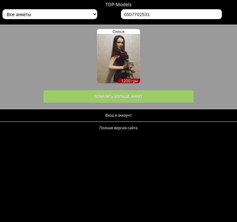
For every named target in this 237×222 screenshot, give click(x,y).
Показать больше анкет (118, 96)
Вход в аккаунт (118, 115)
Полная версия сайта (118, 127)
